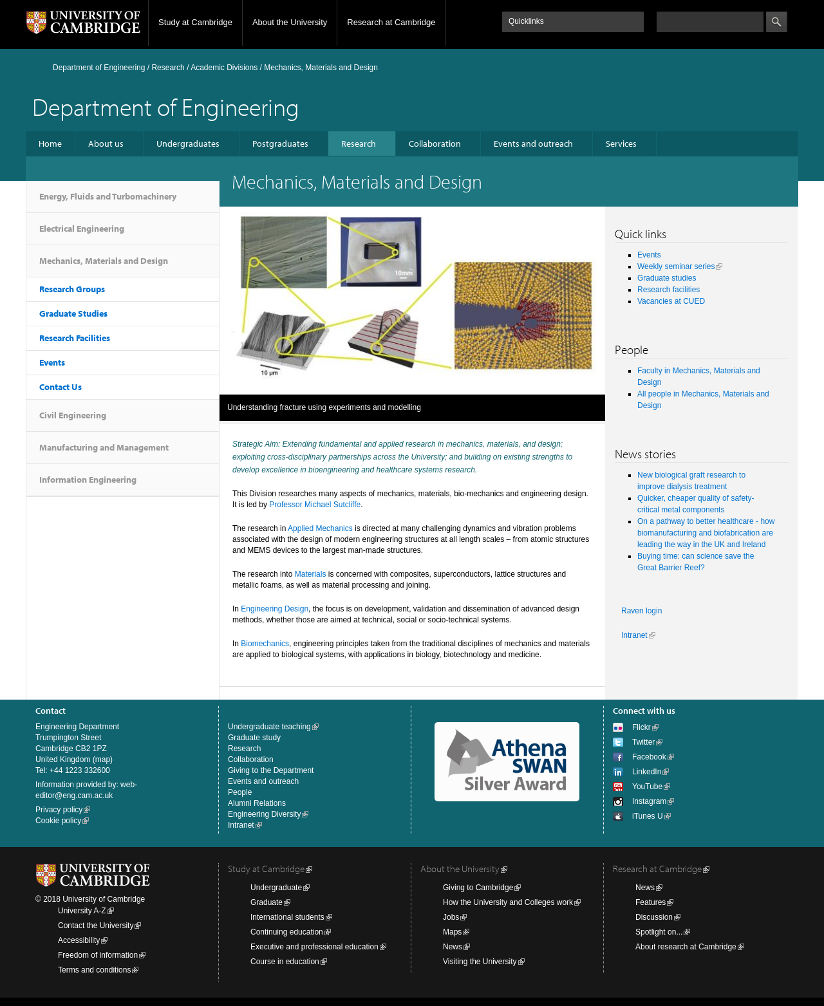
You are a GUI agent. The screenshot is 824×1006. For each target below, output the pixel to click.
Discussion (654, 917)
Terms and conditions (94, 969)
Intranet (634, 635)
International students (287, 917)
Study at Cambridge (195, 22)
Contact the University (95, 925)
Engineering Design (274, 608)
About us (106, 143)
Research (167, 67)
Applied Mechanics (320, 528)
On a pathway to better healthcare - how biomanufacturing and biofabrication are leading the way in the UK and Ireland (705, 533)
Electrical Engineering (81, 228)
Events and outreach (533, 143)
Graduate (266, 902)
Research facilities (668, 289)
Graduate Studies (73, 313)
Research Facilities (74, 338)
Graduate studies (666, 278)
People (240, 792)
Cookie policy (58, 820)
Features (650, 902)
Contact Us (60, 387)
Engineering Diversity (264, 814)
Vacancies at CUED (671, 301)
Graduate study (254, 737)
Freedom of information (98, 955)
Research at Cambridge (391, 22)
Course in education (284, 961)
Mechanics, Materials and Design (103, 260)
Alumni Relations (257, 803)
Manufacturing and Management (104, 447)
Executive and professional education (314, 946)
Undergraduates (188, 143)
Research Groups (72, 289)
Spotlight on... (658, 931)
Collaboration (435, 143)
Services (621, 143)
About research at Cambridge (685, 946)
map (102, 759)
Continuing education (286, 931)
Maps (452, 931)
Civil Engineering (72, 415)
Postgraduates (280, 143)
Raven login (641, 610)
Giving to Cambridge (478, 887)
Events (52, 362)
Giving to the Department (271, 770)
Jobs (451, 917)
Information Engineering (87, 479)
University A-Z (82, 910)
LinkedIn (646, 771)
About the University (289, 22)
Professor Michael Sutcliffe (314, 504)
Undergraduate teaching (269, 726)
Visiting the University (480, 961)
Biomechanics (265, 643)
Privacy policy (58, 809)
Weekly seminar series (676, 266)
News (452, 946)
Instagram (649, 801)
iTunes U (647, 816)
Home (50, 143)
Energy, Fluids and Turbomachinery (107, 196)
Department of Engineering (99, 67)
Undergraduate (276, 887)
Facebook (649, 756)
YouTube (647, 786)
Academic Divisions (224, 67)
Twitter (643, 742)
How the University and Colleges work (508, 902)
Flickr (641, 727)
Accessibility (79, 940)
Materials (310, 574)
